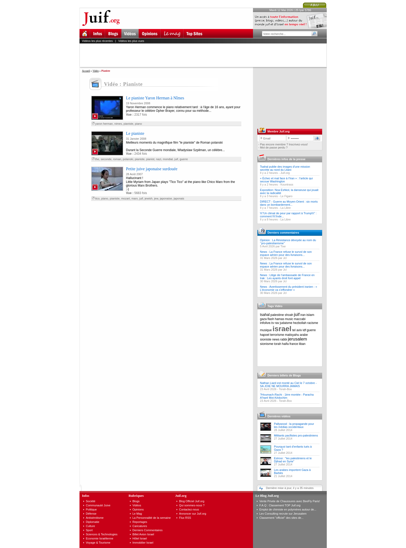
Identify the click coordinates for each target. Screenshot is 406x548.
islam (310, 315)
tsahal (265, 315)
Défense (91, 513)
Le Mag (137, 513)
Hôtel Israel (140, 538)
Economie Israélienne (99, 538)
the (97, 159)
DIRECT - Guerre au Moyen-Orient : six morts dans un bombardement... (289, 203)
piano (138, 123)
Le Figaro (286, 196)
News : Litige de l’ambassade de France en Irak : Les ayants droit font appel (287, 276)
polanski (128, 159)
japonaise (166, 198)
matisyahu (292, 335)
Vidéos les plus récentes (97, 40)
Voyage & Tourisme (98, 542)
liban (302, 344)
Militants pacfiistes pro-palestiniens (296, 435)
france (293, 344)
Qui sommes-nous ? (192, 505)
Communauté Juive (98, 505)
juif (176, 159)
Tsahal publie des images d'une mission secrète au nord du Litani (285, 168)
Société (91, 501)
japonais (178, 198)
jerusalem (297, 339)
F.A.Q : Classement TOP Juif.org (280, 505)
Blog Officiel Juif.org (192, 501)
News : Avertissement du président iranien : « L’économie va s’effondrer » (288, 288)
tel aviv (297, 330)
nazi (158, 159)
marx (135, 198)
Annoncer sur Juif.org (192, 513)
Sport (89, 530)
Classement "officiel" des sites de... (281, 517)
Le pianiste (135, 133)
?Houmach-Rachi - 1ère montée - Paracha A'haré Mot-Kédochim (287, 396)
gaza (263, 319)
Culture (90, 526)
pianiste (128, 123)
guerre (184, 159)
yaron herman (104, 123)
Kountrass (286, 184)
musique (266, 330)
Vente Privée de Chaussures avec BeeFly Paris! (289, 501)
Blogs (136, 501)
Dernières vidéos (279, 416)
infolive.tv (267, 323)
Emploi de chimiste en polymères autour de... (287, 509)
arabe (304, 335)
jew (156, 198)
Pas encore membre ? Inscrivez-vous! (284, 144)
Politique (91, 509)
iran (303, 315)
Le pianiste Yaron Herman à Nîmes (155, 98)
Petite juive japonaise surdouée (152, 169)
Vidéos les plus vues (131, 40)
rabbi (283, 339)
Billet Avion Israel (143, 534)
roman (117, 159)
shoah (289, 315)
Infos (85, 496)
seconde (106, 159)
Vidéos (137, 505)
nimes (118, 123)
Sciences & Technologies (102, 534)
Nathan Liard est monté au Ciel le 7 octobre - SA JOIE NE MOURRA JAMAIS (288, 384)
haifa (285, 344)
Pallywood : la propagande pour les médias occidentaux (294, 425)
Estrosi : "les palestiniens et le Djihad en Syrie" (293, 460)
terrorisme (277, 335)
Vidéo (95, 70)
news (275, 339)
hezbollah (299, 323)
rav (277, 323)
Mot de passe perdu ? (273, 147)
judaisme (286, 323)
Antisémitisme (95, 517)
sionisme (266, 344)
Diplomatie (92, 521)
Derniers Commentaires (148, 530)
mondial (168, 159)
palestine (277, 315)
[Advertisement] (205, 55)
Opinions (138, 509)
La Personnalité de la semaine (152, 517)
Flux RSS (185, 517)
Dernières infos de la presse (286, 159)
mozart (125, 198)
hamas (279, 319)
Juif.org (285, 172)
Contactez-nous (189, 509)
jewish (148, 198)
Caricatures (140, 526)
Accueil (86, 70)
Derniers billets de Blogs (284, 375)
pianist (150, 159)
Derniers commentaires (283, 232)
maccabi (300, 319)
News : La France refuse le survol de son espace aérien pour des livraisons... (286, 253)
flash (270, 319)
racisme (312, 323)
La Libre (285, 207)
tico (97, 198)
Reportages (140, 521)
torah (277, 344)
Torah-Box (285, 389)
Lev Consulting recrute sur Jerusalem (283, 513)
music (289, 319)
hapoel (264, 335)
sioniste (265, 339)
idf (304, 330)
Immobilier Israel (143, 542)
